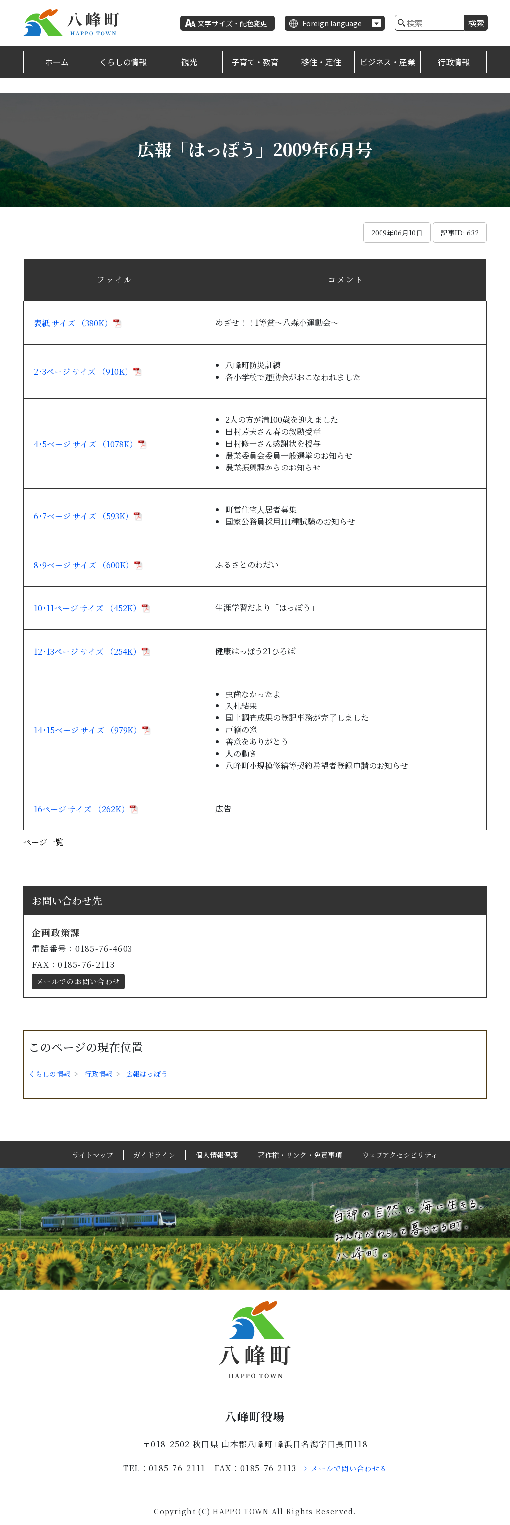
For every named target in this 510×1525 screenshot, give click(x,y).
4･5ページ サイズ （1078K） (85, 444)
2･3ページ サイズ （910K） (83, 371)
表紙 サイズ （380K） (73, 323)
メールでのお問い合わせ (78, 981)
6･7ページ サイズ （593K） (83, 516)
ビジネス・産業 (387, 62)
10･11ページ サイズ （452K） (87, 608)
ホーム (57, 62)
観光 (189, 62)
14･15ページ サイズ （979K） (87, 730)
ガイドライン (154, 1155)
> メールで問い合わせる (345, 1468)
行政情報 (454, 62)
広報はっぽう (147, 1074)
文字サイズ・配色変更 (232, 23)
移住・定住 (321, 62)
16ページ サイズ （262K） (81, 809)
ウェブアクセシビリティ (400, 1155)
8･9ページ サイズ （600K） (83, 565)
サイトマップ (92, 1155)
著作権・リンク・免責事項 (300, 1155)
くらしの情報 (123, 62)
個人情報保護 (217, 1155)
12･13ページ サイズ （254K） (87, 651)
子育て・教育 (255, 62)
